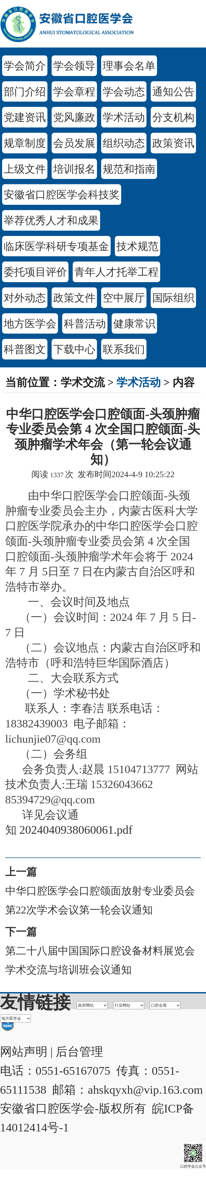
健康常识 (134, 324)
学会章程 (74, 92)
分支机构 (173, 117)
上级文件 (25, 169)
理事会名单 (129, 66)
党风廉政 (74, 117)
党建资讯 (25, 117)
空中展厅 (124, 298)
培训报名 (74, 169)
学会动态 (124, 92)
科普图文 (25, 349)
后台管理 (79, 1051)
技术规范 (137, 246)
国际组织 (173, 298)
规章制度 (25, 143)
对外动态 (25, 298)
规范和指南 (129, 169)
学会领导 (74, 66)
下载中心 (74, 349)
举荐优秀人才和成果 (51, 220)
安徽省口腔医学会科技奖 (62, 195)
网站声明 (23, 1051)
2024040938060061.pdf (75, 829)
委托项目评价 (35, 272)
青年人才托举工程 (116, 272)
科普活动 (85, 324)
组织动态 (124, 143)
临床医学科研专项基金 (56, 246)
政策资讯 (173, 143)
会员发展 (74, 143)
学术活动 (124, 117)
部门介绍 (25, 92)
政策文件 (74, 298)
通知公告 (173, 92)
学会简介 (25, 66)
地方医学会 (30, 324)
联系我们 (124, 349)
